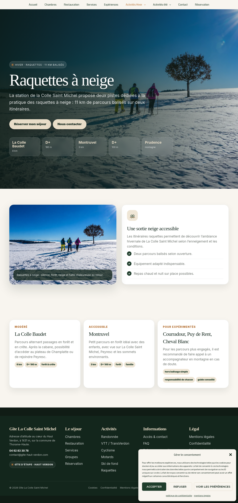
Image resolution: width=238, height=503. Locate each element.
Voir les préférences (213, 486)
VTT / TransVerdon (115, 443)
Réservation (193, 4)
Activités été (157, 4)
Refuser (179, 486)
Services (94, 4)
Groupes (71, 456)
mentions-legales (202, 495)
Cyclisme (108, 450)
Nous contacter (72, 124)
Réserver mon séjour (31, 124)
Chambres (57, 4)
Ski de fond (109, 463)
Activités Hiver (133, 4)
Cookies (92, 486)
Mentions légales (201, 437)
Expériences (111, 4)
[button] (230, 454)
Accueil (42, 4)
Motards (107, 456)
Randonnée (109, 437)
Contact (176, 4)
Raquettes (108, 469)
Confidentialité (200, 443)
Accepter (154, 486)
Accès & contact (155, 437)
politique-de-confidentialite (179, 495)
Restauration (76, 4)
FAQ (146, 443)
